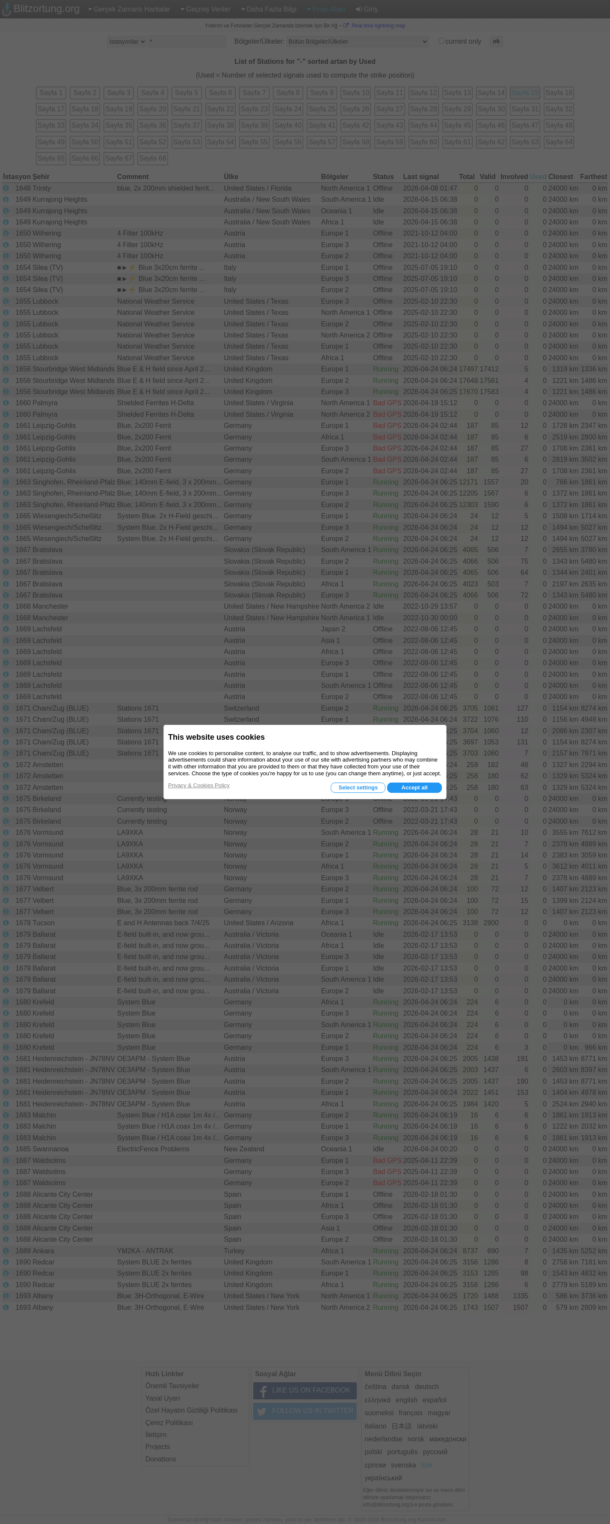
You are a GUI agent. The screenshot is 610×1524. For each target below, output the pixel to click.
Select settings (358, 787)
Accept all (414, 787)
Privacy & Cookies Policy (199, 785)
